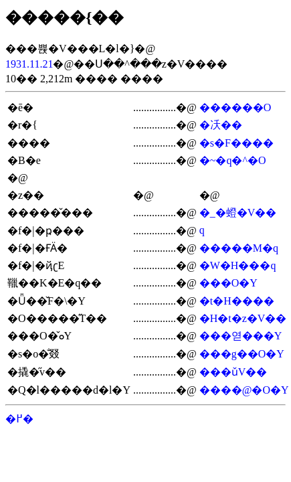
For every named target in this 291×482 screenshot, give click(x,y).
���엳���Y (240, 335)
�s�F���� (236, 143)
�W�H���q (237, 265)
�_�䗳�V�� (238, 212)
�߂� (19, 418)
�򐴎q (202, 230)
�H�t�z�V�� (243, 318)
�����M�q (238, 248)
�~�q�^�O (232, 160)
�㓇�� (220, 125)
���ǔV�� (233, 372)
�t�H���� (236, 301)
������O (235, 107)
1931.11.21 (29, 64)
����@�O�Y (244, 390)
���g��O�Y (241, 353)
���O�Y (228, 283)
